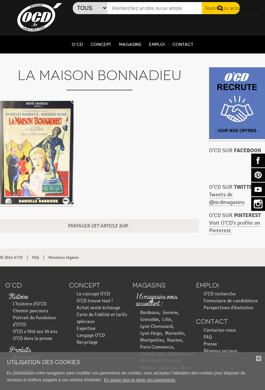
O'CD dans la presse (32, 338)
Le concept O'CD (93, 294)
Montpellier (152, 340)
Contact (183, 44)
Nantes (174, 340)
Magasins (130, 44)
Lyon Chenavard (156, 326)
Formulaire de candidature (231, 301)
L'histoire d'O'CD (30, 304)
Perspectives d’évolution (228, 308)
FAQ (35, 257)
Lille (166, 319)
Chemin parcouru (30, 311)
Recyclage (87, 342)
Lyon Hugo (150, 333)
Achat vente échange (98, 308)
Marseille (174, 333)
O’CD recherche (220, 294)
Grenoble (149, 319)
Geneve (170, 312)
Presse (210, 344)
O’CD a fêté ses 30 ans (35, 331)
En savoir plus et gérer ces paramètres (139, 380)
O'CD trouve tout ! (95, 301)
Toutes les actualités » (231, 8)
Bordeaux (149, 312)
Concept (101, 44)
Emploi (157, 44)
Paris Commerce (156, 347)
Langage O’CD (91, 335)
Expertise (86, 328)
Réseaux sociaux (220, 351)
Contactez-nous (220, 330)
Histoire (18, 297)
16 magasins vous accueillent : (156, 300)
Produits (20, 350)
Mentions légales (63, 257)
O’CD (77, 44)
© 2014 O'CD (11, 257)
